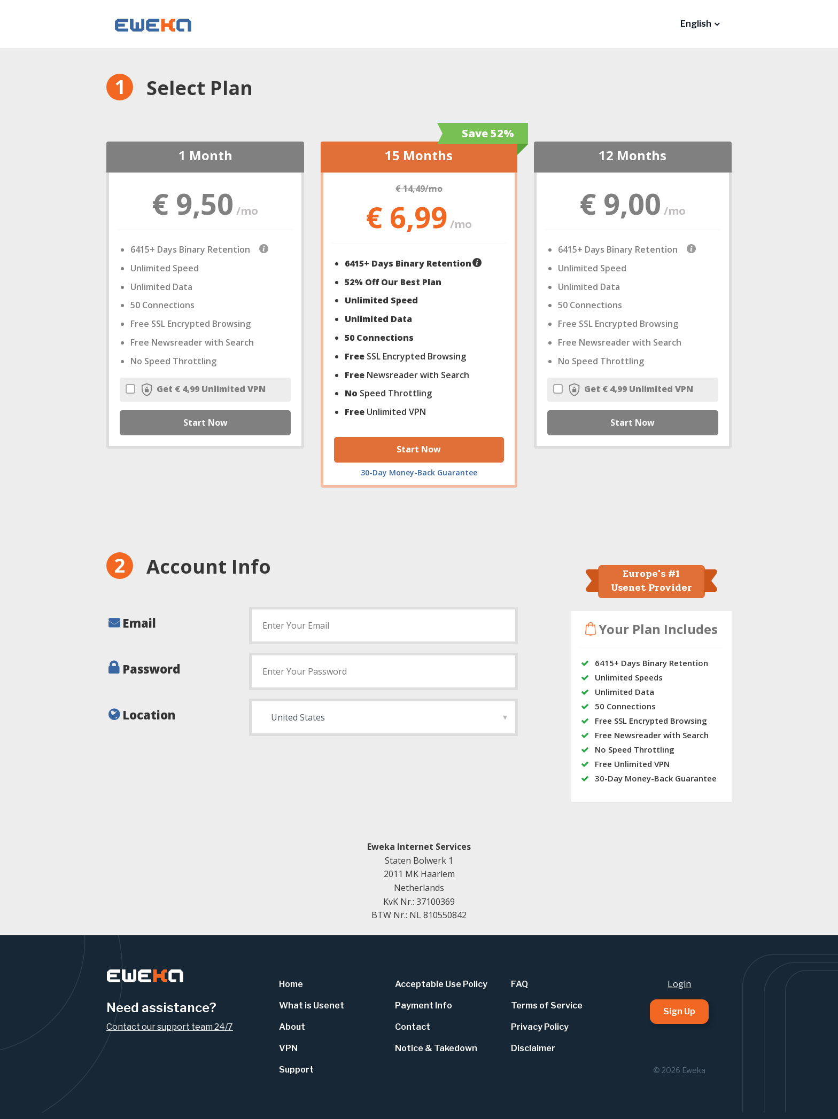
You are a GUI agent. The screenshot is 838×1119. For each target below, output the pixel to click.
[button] (700, 24)
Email (139, 623)
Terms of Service (547, 1005)
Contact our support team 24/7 (169, 1027)
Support (296, 1070)
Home (291, 984)
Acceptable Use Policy (441, 984)
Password (151, 669)
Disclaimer (533, 1048)
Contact (412, 1027)
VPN (288, 1048)
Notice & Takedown (436, 1048)
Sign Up (679, 1011)
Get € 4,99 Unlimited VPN (196, 389)
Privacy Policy (540, 1027)
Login (679, 984)
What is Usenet (311, 1005)
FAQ (519, 984)
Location (148, 715)
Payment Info (423, 1005)
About (292, 1027)
